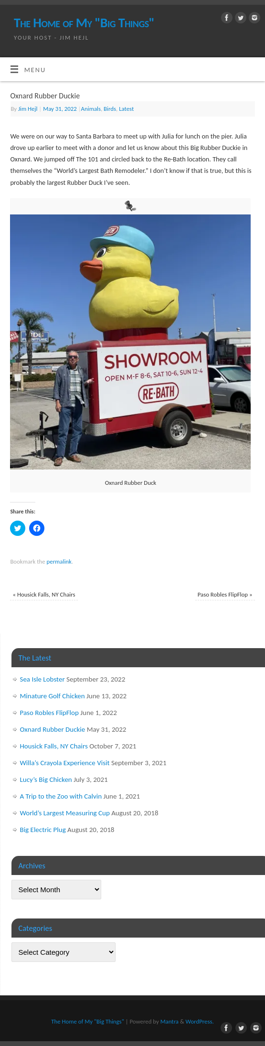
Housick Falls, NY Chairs (43, 594)
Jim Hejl (28, 108)
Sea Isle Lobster (42, 679)
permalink (59, 561)
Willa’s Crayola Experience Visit (65, 762)
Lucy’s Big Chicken (46, 779)
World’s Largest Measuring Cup (65, 813)
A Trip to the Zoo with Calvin (61, 796)
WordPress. (200, 1021)
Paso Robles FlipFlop (225, 594)
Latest (126, 108)
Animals (91, 108)
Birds (110, 108)
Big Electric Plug (43, 829)
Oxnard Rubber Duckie (52, 729)
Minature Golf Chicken (52, 696)
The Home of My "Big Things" (84, 22)
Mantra (169, 1021)
